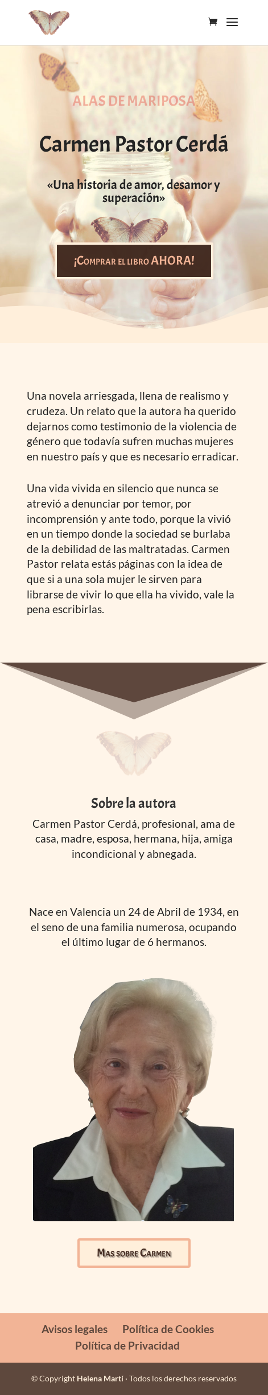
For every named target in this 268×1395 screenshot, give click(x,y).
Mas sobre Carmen (134, 1253)
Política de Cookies (168, 1328)
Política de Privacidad (127, 1345)
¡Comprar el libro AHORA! (134, 261)
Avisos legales (75, 1328)
